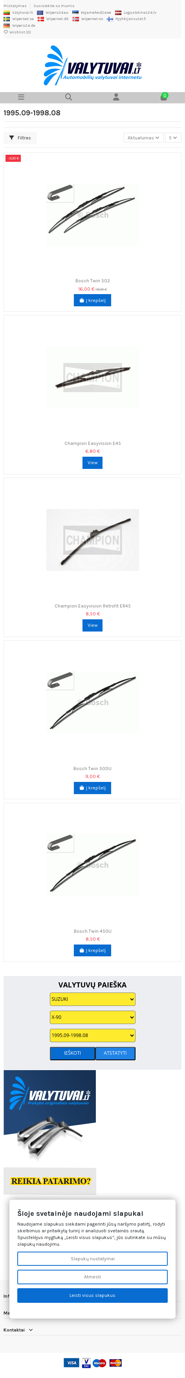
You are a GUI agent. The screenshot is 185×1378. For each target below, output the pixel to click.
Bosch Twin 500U (92, 768)
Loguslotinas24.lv (135, 12)
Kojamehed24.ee (91, 12)
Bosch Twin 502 (92, 280)
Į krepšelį (92, 300)
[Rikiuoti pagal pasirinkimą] (144, 138)
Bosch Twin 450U (93, 931)
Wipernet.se (19, 19)
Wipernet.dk (53, 19)
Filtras (20, 138)
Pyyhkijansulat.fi (126, 19)
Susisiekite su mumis (54, 6)
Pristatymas (15, 6)
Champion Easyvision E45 (92, 443)
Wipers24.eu (52, 12)
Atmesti (92, 1277)
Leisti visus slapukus (92, 1295)
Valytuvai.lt (18, 12)
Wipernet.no (88, 19)
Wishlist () (17, 32)
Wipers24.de (19, 25)
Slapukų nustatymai (93, 1258)
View (93, 462)
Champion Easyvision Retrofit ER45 (93, 606)
